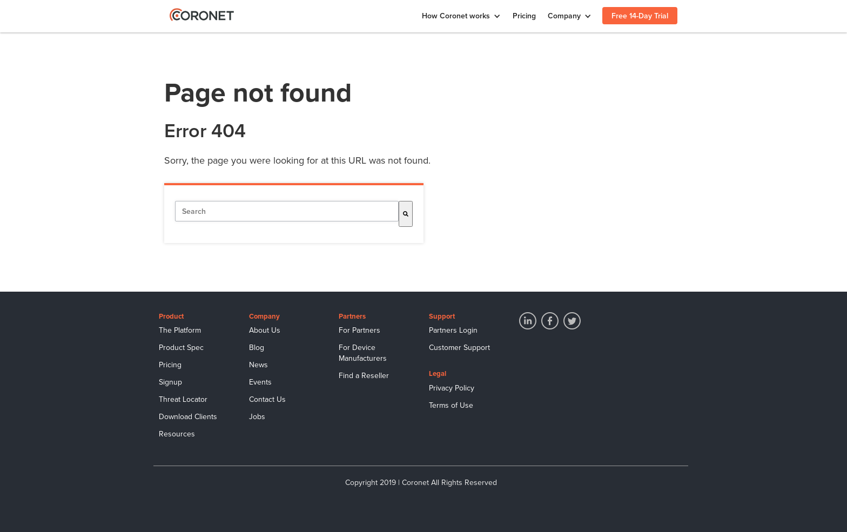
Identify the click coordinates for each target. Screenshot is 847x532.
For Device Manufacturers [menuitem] (363, 353)
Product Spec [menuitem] (181, 347)
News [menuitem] (258, 364)
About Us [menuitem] (264, 330)
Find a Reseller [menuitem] (364, 375)
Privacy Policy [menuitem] (451, 388)
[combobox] (287, 211)
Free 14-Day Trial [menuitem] (639, 16)
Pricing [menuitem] (524, 16)
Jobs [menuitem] (257, 416)
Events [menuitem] (260, 382)
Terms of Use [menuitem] (451, 405)
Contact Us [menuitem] (267, 399)
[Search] (406, 214)
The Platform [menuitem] (180, 330)
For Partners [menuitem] (359, 330)
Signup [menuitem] (170, 382)
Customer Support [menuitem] (459, 347)
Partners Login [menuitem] (453, 330)
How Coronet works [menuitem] (456, 16)
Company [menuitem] (564, 16)
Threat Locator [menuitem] (183, 399)
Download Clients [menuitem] (188, 416)
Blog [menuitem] (256, 347)
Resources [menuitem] (177, 434)
